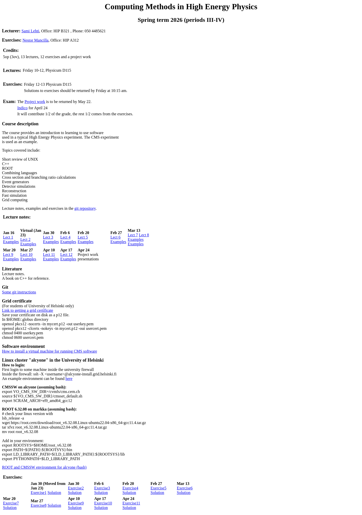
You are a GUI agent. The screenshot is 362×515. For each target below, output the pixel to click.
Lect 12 (66, 254)
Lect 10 (26, 254)
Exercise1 (38, 492)
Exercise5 (158, 488)
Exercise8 (38, 505)
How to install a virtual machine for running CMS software (49, 351)
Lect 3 (48, 237)
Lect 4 (65, 237)
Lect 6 (115, 237)
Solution (54, 492)
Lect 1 (8, 237)
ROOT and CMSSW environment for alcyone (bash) (44, 467)
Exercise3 (102, 488)
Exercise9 (76, 503)
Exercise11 (131, 503)
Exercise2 (76, 488)
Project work (35, 101)
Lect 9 (8, 254)
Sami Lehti (30, 31)
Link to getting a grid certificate (27, 310)
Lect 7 (133, 235)
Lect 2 (25, 239)
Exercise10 (103, 503)
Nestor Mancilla (36, 40)
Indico (22, 108)
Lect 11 (49, 254)
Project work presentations (88, 256)
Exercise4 (130, 488)
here (68, 378)
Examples (11, 242)
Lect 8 (144, 235)
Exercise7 (11, 503)
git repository (85, 208)
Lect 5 (83, 237)
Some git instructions (19, 292)
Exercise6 (185, 488)
